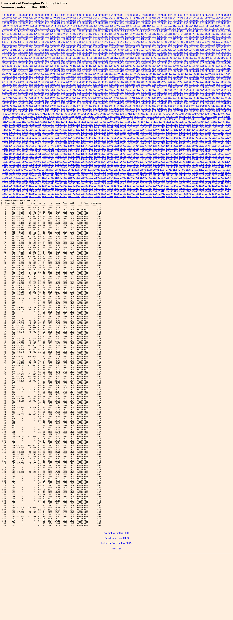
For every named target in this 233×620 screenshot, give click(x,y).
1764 (73, 41)
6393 (41, 79)
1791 (196, 41)
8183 (138, 100)
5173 (116, 60)
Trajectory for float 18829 (116, 603)
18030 (143, 146)
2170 (132, 44)
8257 (121, 103)
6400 (63, 79)
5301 (138, 65)
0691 (202, 20)
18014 (130, 146)
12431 (195, 124)
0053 (186, 15)
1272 (9, 31)
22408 (31, 183)
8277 (127, 103)
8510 (212, 105)
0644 (138, 20)
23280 (77, 191)
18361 (136, 148)
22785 (175, 186)
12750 (18, 138)
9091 (95, 108)
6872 (89, 81)
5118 (95, 57)
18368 (143, 148)
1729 (202, 39)
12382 (188, 122)
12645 (162, 132)
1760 (52, 41)
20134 (214, 162)
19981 (45, 162)
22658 (5, 186)
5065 (68, 55)
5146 (9, 60)
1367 (52, 33)
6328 (127, 76)
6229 (202, 73)
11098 (127, 119)
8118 (175, 97)
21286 (38, 172)
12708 (77, 135)
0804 (218, 20)
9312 (36, 111)
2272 (25, 47)
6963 (228, 81)
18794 (195, 151)
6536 (111, 79)
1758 (41, 41)
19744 (162, 159)
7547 (223, 89)
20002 (71, 162)
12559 (90, 130)
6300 (57, 76)
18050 (156, 146)
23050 (169, 188)
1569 (73, 36)
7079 (84, 84)
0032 (138, 15)
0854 (132, 23)
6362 (4, 79)
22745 (116, 186)
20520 (31, 167)
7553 (14, 92)
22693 (31, 186)
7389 (89, 89)
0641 (121, 20)
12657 (12, 135)
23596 (103, 194)
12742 (208, 135)
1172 (137, 28)
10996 (104, 116)
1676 (100, 39)
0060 (223, 15)
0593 (89, 20)
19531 (45, 159)
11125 (18, 122)
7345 (41, 89)
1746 (207, 39)
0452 (132, 17)
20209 (71, 164)
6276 (223, 73)
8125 (191, 97)
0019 (89, 15)
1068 (48, 25)
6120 (121, 73)
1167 (110, 28)
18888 (64, 154)
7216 (170, 87)
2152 (41, 44)
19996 (58, 162)
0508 (207, 17)
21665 (64, 175)
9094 (105, 108)
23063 (188, 188)
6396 (52, 79)
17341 (64, 143)
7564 (47, 92)
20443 (228, 164)
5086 (175, 55)
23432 (175, 191)
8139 (228, 97)
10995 (98, 116)
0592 (84, 20)
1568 (68, 36)
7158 (36, 87)
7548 (228, 89)
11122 (12, 122)
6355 (196, 76)
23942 (90, 196)
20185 (58, 164)
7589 (111, 92)
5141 (212, 57)
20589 (130, 167)
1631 (20, 39)
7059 (47, 84)
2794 (202, 47)
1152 (32, 28)
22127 (51, 180)
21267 (18, 172)
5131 (158, 57)
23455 (201, 191)
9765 (21, 113)
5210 (52, 63)
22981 (116, 188)
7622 (14, 95)
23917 (71, 196)
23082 (221, 188)
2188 (207, 44)
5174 (121, 60)
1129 (217, 25)
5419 (47, 71)
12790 (195, 138)
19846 (208, 159)
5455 (164, 71)
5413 (14, 71)
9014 (63, 108)
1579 (127, 36)
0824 (31, 23)
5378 (111, 68)
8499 (202, 105)
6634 (164, 79)
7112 (180, 84)
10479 (175, 113)
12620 (228, 130)
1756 (31, 41)
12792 (208, 138)
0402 (63, 17)
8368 (170, 103)
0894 (10, 25)
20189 (64, 164)
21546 (31, 175)
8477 (143, 105)
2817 (36, 49)
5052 (9, 55)
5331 (57, 68)
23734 (175, 194)
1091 (112, 25)
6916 (175, 81)
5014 (52, 52)
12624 (25, 132)
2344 (100, 47)
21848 (5, 178)
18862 (45, 154)
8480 (148, 105)
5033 (148, 52)
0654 (180, 20)
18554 (18, 151)
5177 (138, 60)
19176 (51, 156)
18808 (208, 151)
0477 (175, 17)
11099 (133, 119)
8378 (196, 103)
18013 (123, 146)
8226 (73, 103)
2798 (223, 47)
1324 (138, 31)
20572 (103, 167)
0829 (47, 23)
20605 (162, 167)
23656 (143, 194)
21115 (195, 170)
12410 (84, 124)
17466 (149, 143)
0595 (100, 20)
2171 (138, 44)
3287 (191, 49)
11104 (165, 119)
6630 (143, 79)
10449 (110, 113)
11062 (227, 116)
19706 (136, 159)
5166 (79, 60)
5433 (95, 71)
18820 (221, 151)
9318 (52, 111)
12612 (175, 130)
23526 (51, 194)
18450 (201, 148)
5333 (68, 68)
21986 (182, 178)
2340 (79, 47)
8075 (127, 97)
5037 (170, 52)
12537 (18, 130)
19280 (103, 156)
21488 (195, 172)
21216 (5, 172)
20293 (149, 164)
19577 (58, 159)
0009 (41, 15)
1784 (159, 41)
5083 (159, 55)
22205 (110, 180)
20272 (130, 164)
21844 (221, 175)
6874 (100, 81)
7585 (95, 92)
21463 (162, 172)
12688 (31, 135)
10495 (208, 113)
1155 (47, 28)
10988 (58, 116)
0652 (175, 20)
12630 (64, 132)
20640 (215, 167)
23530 (58, 194)
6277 (228, 73)
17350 (71, 143)
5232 (164, 63)
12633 (84, 132)
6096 (63, 73)
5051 (4, 55)
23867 (51, 196)
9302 (4, 111)
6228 (196, 73)
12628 (51, 132)
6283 (31, 76)
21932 (116, 178)
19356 (169, 156)
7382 (79, 89)
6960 (223, 81)
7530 (202, 89)
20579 (116, 167)
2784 (154, 47)
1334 (164, 31)
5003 (223, 49)
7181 (84, 87)
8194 (175, 100)
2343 (95, 47)
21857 (12, 178)
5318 (218, 65)
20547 (77, 167)
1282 (63, 31)
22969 (90, 188)
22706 (45, 186)
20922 (104, 170)
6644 (212, 79)
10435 (64, 113)
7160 (47, 87)
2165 (105, 44)
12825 (31, 140)
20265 (116, 164)
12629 (58, 132)
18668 (97, 151)
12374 (142, 122)
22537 (143, 183)
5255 (52, 65)
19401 (208, 156)
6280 (14, 76)
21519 (5, 175)
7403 (111, 89)
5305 (159, 65)
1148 (10, 28)
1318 (111, 31)
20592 (136, 167)
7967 (25, 97)
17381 (84, 143)
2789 (180, 47)
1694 (186, 39)
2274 (36, 47)
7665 (84, 95)
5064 (63, 55)
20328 (156, 164)
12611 (169, 130)
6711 (218, 79)
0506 (196, 17)
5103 (26, 57)
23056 (182, 188)
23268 (71, 191)
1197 (158, 28)
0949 (16, 25)
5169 (95, 60)
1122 (180, 25)
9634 (89, 111)
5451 (148, 71)
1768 (95, 41)
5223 (116, 63)
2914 (95, 49)
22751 (123, 186)
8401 (41, 105)
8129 (207, 97)
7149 (218, 84)
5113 (73, 57)
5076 (121, 55)
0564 (9, 20)
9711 (164, 111)
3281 (159, 49)
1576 (111, 36)
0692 (207, 20)
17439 (136, 143)
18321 (103, 148)
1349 (9, 33)
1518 (186, 33)
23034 (149, 188)
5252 (41, 65)
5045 (202, 52)
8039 (84, 97)
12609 (156, 130)
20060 (130, 162)
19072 (188, 154)
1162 (84, 28)
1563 (41, 36)
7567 (52, 92)
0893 (5, 25)
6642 (202, 79)
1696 (196, 39)
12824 (25, 140)
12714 (103, 135)
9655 (127, 111)
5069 (89, 55)
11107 (184, 119)
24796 (214, 196)
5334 (73, 68)
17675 (18, 146)
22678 (18, 186)
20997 (163, 170)
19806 (188, 159)
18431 (195, 148)
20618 (169, 167)
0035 (154, 15)
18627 (64, 151)
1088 (96, 25)
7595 (127, 92)
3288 (196, 49)
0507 (202, 17)
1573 (95, 36)
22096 (38, 180)
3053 (116, 49)
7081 (95, 84)
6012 (202, 71)
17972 (110, 146)
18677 (103, 151)
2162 (89, 44)
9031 (84, 108)
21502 (228, 172)
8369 (175, 103)
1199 (168, 28)
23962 (117, 196)
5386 (143, 68)
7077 (73, 84)
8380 (202, 103)
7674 (111, 95)
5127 (142, 57)
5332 (63, 68)
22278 (208, 180)
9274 (180, 108)
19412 (221, 156)
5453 (159, 71)
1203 (190, 28)
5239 (202, 63)
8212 (31, 103)
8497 (191, 105)
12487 (215, 127)
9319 (57, 111)
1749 (223, 39)
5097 (228, 55)
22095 (31, 180)
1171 (131, 28)
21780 (130, 175)
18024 (136, 146)
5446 (121, 71)
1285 (68, 31)
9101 (127, 108)
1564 (47, 36)
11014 (156, 116)
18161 (18, 148)
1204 (195, 28)
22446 (58, 183)
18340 (123, 148)
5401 (207, 68)
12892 (136, 140)
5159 (41, 60)
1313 (84, 31)
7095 (148, 84)
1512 (154, 33)
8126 (196, 97)
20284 (143, 164)
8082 (138, 97)
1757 (36, 41)
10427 (38, 113)
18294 (71, 148)
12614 (188, 130)
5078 (132, 55)
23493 (18, 194)
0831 (57, 23)
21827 (188, 175)
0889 (228, 23)
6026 (20, 73)
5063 (57, 55)
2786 (164, 47)
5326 (31, 68)
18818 (215, 151)
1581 (138, 36)
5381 (121, 68)
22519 (130, 183)
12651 (201, 132)
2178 (170, 44)
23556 (77, 194)
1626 (9, 39)
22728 (84, 186)
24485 (169, 196)
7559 (36, 92)
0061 (228, 15)
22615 (201, 183)
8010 (63, 97)
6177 (132, 73)
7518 (196, 89)
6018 (207, 71)
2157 (68, 44)
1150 (21, 28)
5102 (20, 57)
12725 (143, 135)
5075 (116, 55)
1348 (4, 33)
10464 (155, 113)
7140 (207, 84)
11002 (124, 116)
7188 (121, 87)
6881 (116, 81)
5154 (14, 60)
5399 (196, 68)
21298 (58, 172)
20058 (123, 162)
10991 (78, 116)
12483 (195, 127)
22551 (149, 183)
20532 (58, 167)
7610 (196, 92)
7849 (207, 95)
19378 (188, 156)
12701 (58, 135)
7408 (121, 89)
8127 (202, 97)
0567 (25, 20)
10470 (162, 113)
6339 (164, 76)
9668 (159, 111)
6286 (47, 76)
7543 (212, 89)
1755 (25, 41)
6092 (41, 73)
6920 (196, 81)
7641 (31, 95)
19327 (142, 156)
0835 (79, 23)
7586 (100, 92)
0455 (148, 17)
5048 (218, 52)
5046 (207, 52)
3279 (148, 49)
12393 (5, 124)
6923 (212, 81)
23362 (130, 191)
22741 (103, 186)
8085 (143, 97)
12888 (123, 140)
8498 (196, 105)
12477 (156, 127)
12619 (221, 130)
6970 (15, 84)
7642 (36, 95)
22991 (130, 188)
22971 (97, 188)
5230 (154, 63)
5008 (20, 52)
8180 (127, 100)
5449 (138, 71)
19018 (130, 154)
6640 (191, 79)
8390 (4, 105)
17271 (18, 143)
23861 (45, 196)
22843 (228, 186)
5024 (100, 52)
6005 (180, 71)
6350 (175, 76)
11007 (137, 116)
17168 (195, 140)
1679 (116, 39)
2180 (180, 44)
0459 (170, 17)
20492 (18, 167)
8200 (202, 100)
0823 (25, 23)
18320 (97, 148)
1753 (14, 41)
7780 (159, 95)
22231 (143, 180)
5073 (105, 55)
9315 (47, 111)
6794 (73, 81)
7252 (212, 87)
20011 (77, 162)
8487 (180, 105)
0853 (127, 23)
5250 (31, 65)
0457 (159, 17)
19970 (32, 162)
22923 (51, 188)
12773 (97, 138)
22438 (45, 183)
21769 (123, 175)
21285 (31, 172)
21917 (110, 178)
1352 (25, 33)
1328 (154, 31)
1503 (121, 33)
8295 (148, 103)
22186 (97, 180)
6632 (154, 79)
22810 (201, 186)
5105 (36, 57)
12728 (156, 135)
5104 (31, 57)
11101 (146, 119)
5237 (191, 63)
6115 (106, 73)
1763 (68, 41)
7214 (159, 87)
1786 (170, 41)
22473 (71, 183)
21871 (31, 178)
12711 (90, 135)
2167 (116, 44)
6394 (47, 79)
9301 (228, 108)
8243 (89, 103)
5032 (143, 52)
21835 (201, 175)
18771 (182, 151)
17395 (97, 143)
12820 (228, 138)
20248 (110, 164)
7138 (196, 84)
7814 (180, 95)
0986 (42, 25)
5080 (143, 55)
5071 (95, 55)
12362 (64, 122)
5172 (111, 60)
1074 (53, 25)
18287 (64, 148)
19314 (129, 156)
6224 (175, 73)
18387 (169, 148)
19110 (227, 154)
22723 (64, 186)
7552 (9, 92)
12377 (155, 122)
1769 (100, 41)
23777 (201, 194)
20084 (149, 162)
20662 (6, 170)
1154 (42, 28)
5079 (138, 55)
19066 (175, 154)
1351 (20, 33)
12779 (130, 138)
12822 (12, 140)
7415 (132, 89)
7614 (218, 92)
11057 (214, 116)
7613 (212, 92)
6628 (132, 79)
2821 (57, 49)
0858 (154, 23)
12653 (215, 132)
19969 (25, 162)
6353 (186, 76)
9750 (191, 111)
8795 (4, 108)
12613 (182, 130)
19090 (208, 154)
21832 (195, 175)
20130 (201, 162)
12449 (18, 127)
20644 (221, 167)
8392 (14, 105)
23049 (162, 188)
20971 (143, 170)
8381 (207, 103)
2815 (25, 49)
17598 (221, 143)
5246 (9, 65)
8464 (111, 105)
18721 (130, 151)
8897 (36, 108)
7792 (170, 95)
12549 (58, 130)
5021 (89, 52)
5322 (9, 68)
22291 (221, 180)
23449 (188, 191)
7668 (95, 95)
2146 (9, 44)
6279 (9, 76)
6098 (73, 73)
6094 (52, 73)
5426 (84, 71)
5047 (212, 52)
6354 (191, 76)
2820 (52, 49)
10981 (13, 116)
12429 (182, 124)
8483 (164, 105)
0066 (25, 17)
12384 (201, 122)
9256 (148, 108)
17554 (208, 143)
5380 (116, 68)
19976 (38, 162)
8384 (223, 103)
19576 (51, 159)
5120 (105, 57)
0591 (79, 20)
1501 (111, 33)
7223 (196, 87)
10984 (32, 116)
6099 (79, 73)
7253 (218, 87)
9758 (218, 111)
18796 (201, 151)
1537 (25, 36)
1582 (143, 36)
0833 (68, 23)
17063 (149, 140)
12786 (175, 138)
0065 (20, 17)
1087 (91, 25)
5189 (196, 60)
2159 (79, 44)
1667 (57, 39)
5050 (228, 52)
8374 (186, 103)
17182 (208, 140)
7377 (63, 89)
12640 (130, 132)
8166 (73, 100)
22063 (228, 178)
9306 (25, 111)
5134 (175, 57)
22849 (5, 188)
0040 (164, 15)
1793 (202, 41)
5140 (207, 57)
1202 (184, 28)
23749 (188, 194)
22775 (169, 186)
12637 (110, 132)
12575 (103, 130)
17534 (188, 143)
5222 (111, 63)
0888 (223, 23)
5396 (180, 68)
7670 (100, 95)
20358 (201, 164)
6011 (196, 71)
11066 (17, 119)
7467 (175, 89)
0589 (73, 20)
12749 (12, 138)
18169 (25, 148)
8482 (159, 105)
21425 (130, 172)
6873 (95, 81)
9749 (186, 111)
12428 (175, 124)
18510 (5, 151)
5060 (41, 55)
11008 (143, 116)
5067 (79, 55)
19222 (90, 156)
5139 (201, 57)
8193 (170, 100)
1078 (75, 25)
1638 (52, 39)
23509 (31, 194)
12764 (64, 138)
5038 (175, 52)
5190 (202, 60)
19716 (143, 159)
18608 (58, 151)
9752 (196, 111)
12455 (58, 127)
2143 (223, 41)
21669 (71, 175)
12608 (149, 130)
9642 (100, 111)
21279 (25, 172)
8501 (207, 105)
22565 (175, 183)
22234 (149, 180)
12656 (5, 135)
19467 (25, 159)
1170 (126, 28)
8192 (164, 100)
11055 (207, 116)
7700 (143, 95)
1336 (175, 31)
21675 (84, 175)
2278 (57, 47)
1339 (191, 31)
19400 (201, 156)
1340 (196, 31)
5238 (196, 63)
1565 (52, 36)
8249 (100, 103)
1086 (85, 25)
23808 (5, 196)
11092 (95, 119)
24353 (156, 196)
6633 (159, 79)
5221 (105, 63)
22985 (123, 188)
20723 (38, 170)
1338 (186, 31)
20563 (97, 167)
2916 (105, 49)
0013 (63, 15)
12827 (45, 140)
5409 (223, 68)
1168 (116, 28)
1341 (202, 31)
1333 (159, 31)
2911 (79, 49)
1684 (138, 39)
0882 (207, 23)
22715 (51, 186)
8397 (36, 105)
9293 (207, 108)
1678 (111, 39)
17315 (38, 143)
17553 (201, 143)
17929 (90, 146)
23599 (116, 194)
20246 (103, 164)
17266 (5, 143)
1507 (132, 33)
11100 (140, 119)
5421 (57, 71)
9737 (175, 111)
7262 (20, 89)
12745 (221, 135)
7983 (36, 97)
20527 (45, 167)
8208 (9, 103)
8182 (132, 100)
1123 (185, 25)
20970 (136, 170)
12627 (45, 132)
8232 (79, 103)
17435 (130, 143)
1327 (148, 31)
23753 (195, 194)
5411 (4, 71)
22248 (169, 180)
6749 (14, 81)
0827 (36, 23)
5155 (20, 60)
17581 (215, 143)
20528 (51, 167)
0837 (89, 23)
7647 (41, 95)
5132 (164, 57)
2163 (95, 44)
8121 (180, 97)
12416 (116, 124)
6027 (25, 73)
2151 (36, 44)
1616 (191, 36)
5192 (212, 60)
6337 (154, 76)
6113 (100, 73)
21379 (103, 172)
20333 (169, 164)
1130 (222, 25)
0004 (20, 15)
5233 (170, 63)
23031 (143, 188)
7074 (68, 84)
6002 (175, 71)
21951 (136, 178)
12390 (227, 122)
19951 (19, 162)
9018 (73, 108)
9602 (68, 111)
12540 (25, 130)
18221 (38, 148)
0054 (191, 15)
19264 (97, 156)
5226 (132, 63)
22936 (64, 188)
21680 (90, 175)
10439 (83, 113)
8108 (164, 97)
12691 (38, 135)
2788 (175, 47)
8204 (218, 100)
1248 (216, 28)
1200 (174, 28)
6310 (111, 76)
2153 (47, 44)
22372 (18, 183)
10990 (71, 116)
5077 (127, 55)
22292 (228, 180)
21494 (208, 172)
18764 (175, 151)
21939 (123, 178)
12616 (201, 130)
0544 (228, 17)
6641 (196, 79)
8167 (79, 100)
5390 (159, 68)
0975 (32, 25)
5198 (14, 63)
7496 (186, 89)
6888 (148, 81)
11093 (101, 119)
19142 (31, 156)
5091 (202, 55)
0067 (31, 17)
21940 (130, 178)
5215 (79, 63)
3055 (127, 49)
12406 (58, 124)
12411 (90, 124)
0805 (223, 20)
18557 (25, 151)
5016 (63, 52)
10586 (6, 116)
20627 (195, 167)
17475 (156, 143)
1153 (37, 28)
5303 (148, 65)
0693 (212, 20)
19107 (221, 154)
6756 (52, 81)
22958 (84, 188)
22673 (12, 186)
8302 (154, 103)
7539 (207, 89)
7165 (63, 87)
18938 (90, 154)
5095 (223, 55)
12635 (97, 132)
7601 (159, 92)
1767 (89, 41)
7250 (202, 87)
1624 (228, 36)
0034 (148, 15)
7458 (170, 89)
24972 (227, 196)
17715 (31, 146)
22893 (31, 188)
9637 (95, 111)
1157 (58, 28)
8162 (52, 100)
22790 (182, 186)
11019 (175, 116)
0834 (73, 23)
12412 (97, 124)
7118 (186, 84)
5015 (57, 52)
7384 (84, 89)
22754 (130, 186)
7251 (207, 87)
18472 (221, 148)
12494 (228, 127)
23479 (221, 191)
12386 (214, 122)
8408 (52, 105)
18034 (149, 146)
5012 (41, 52)
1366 (47, 33)
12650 (195, 132)
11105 (172, 119)
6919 (191, 81)
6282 (25, 76)
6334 (138, 76)
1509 (138, 33)
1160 (74, 28)
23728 (169, 194)
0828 (41, 23)
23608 (123, 194)
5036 (164, 52)
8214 (41, 103)
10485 (182, 113)
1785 (164, 41)
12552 (77, 130)
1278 (41, 31)
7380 (73, 89)
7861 (223, 95)
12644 (156, 132)
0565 (14, 20)
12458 (77, 127)
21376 (97, 172)
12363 (70, 122)
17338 (58, 143)
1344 (212, 31)
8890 (25, 108)
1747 (212, 39)
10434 (57, 113)
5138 (196, 57)
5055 (20, 55)
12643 (149, 132)
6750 (20, 81)
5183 (170, 60)
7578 (84, 92)
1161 (79, 28)
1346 (223, 31)
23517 (45, 194)
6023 (4, 73)
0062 (4, 17)
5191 (207, 60)
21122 (201, 170)
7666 (89, 95)
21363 (90, 172)
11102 (153, 119)
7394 (95, 89)
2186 (196, 44)
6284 (36, 76)
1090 (107, 25)
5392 (170, 68)
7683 (121, 95)
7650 (52, 95)
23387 (143, 191)
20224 (84, 164)
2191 (223, 44)
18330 (116, 148)
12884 (103, 140)
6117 (111, 73)
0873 (164, 23)
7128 (191, 84)
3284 (175, 49)
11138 (25, 122)
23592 (97, 194)
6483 (84, 79)
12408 (71, 124)
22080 (12, 180)
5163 (63, 60)
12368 (103, 122)
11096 (114, 119)
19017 (123, 154)
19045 (143, 154)
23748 (182, 194)
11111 (203, 119)
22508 (116, 183)
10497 (214, 113)
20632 (208, 167)
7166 (68, 87)
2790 (186, 47)
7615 (223, 92)
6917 (180, 81)
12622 (12, 132)
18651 (84, 151)
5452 (154, 71)
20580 (123, 167)
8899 (47, 108)
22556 (169, 183)
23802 (221, 194)
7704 (148, 95)
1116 (149, 25)
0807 (228, 20)
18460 (208, 148)
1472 (100, 33)
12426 (169, 124)
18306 (84, 148)
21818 (175, 175)
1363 (31, 33)
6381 (14, 79)
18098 (215, 146)
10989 (65, 116)
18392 (175, 148)
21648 (51, 175)
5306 (164, 65)
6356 (202, 76)
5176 (132, 60)
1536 (20, 36)
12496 (5, 130)
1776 (116, 41)
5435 (105, 71)
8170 (84, 100)
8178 (116, 100)
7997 (41, 97)
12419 (136, 124)
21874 (38, 178)
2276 (47, 47)
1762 (63, 41)
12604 (123, 130)
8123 (186, 97)
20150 (31, 164)
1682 (127, 39)
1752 (9, 41)
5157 (31, 60)
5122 (116, 57)
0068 (36, 17)
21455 (156, 172)
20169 (45, 164)
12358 (44, 122)
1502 (116, 33)
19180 (58, 156)
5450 (143, 71)
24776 (208, 196)
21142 (214, 170)
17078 (162, 140)
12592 (110, 130)
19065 (169, 154)
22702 (38, 186)
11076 (37, 119)
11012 (149, 116)
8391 (9, 105)
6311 (116, 76)
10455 (116, 113)
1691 (170, 39)
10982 (19, 116)
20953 (123, 170)
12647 (175, 132)
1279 (47, 31)
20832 (58, 170)
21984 (175, 178)
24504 (175, 196)
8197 (186, 100)
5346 (95, 68)
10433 (51, 113)
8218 (63, 103)
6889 (154, 81)
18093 (201, 146)
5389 (154, 68)
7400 (105, 89)
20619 (175, 167)
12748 (5, 138)
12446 (228, 124)
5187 (186, 60)
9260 (159, 108)
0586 (68, 20)
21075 (182, 170)
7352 (52, 89)
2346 (111, 47)
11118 (228, 119)
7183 (95, 87)
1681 (121, 39)
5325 (25, 68)
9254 (143, 108)
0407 (84, 17)
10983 (26, 116)
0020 (95, 15)
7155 (20, 87)
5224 (121, 63)
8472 (127, 105)
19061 (156, 154)
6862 (84, 81)
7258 (4, 89)
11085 (63, 119)
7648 (47, 95)
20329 (162, 164)
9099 (121, 108)
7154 (14, 87)
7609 (191, 92)
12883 (97, 140)
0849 (111, 23)
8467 (116, 105)
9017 (68, 108)
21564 (38, 175)
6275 (218, 73)
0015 (73, 15)
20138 (12, 164)
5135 (180, 57)
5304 (154, 65)
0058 (212, 15)
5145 (4, 60)
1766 (84, 41)
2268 (4, 47)
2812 (9, 49)
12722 (123, 135)
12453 (45, 127)
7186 (111, 87)
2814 (20, 49)
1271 (4, 31)
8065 (111, 97)
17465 (143, 143)
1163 (89, 28)
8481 (154, 105)
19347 (162, 156)
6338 (159, 76)
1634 (36, 39)
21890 (71, 178)
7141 (212, 84)
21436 (143, 172)
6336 (148, 76)
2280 (68, 47)
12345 (31, 122)
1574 (100, 36)
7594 (121, 92)
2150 (31, 44)
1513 (159, 33)
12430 (188, 124)
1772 (111, 41)
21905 (97, 178)
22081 (18, 180)
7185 (105, 87)
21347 (84, 172)
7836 (191, 95)
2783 (148, 47)
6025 (15, 73)
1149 (16, 28)
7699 (138, 95)
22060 (221, 178)
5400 (202, 68)
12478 (162, 127)
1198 (163, 28)
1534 (9, 36)
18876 (58, 154)
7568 (57, 92)
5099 (4, 57)
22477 (84, 183)
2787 (170, 47)
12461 (97, 127)
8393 (20, 105)
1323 (132, 31)
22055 (215, 178)
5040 (186, 52)
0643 (132, 20)
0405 (73, 17)
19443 (12, 159)
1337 (180, 31)
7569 (63, 92)
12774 (103, 138)
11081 (43, 119)
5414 (20, 71)
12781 (143, 138)
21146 (221, 170)
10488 (188, 113)
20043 (97, 162)
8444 (79, 105)
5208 (41, 63)
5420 (52, 71)
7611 (202, 92)
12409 (77, 124)
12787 (182, 138)
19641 (110, 159)
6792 (63, 81)
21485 (188, 172)
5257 (57, 65)
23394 (149, 191)
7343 (36, 89)
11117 (222, 119)
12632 (77, 132)
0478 (180, 17)
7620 (9, 95)
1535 (14, 36)
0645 (143, 20)
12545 (51, 130)
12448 (12, 127)
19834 (195, 159)
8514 (223, 105)
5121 (110, 57)
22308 (5, 183)
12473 (136, 127)
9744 (180, 111)
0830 (52, 23)
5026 (111, 52)
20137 (5, 164)
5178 (143, 60)
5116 (89, 57)
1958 (212, 41)
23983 (130, 196)
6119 (116, 73)
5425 (79, 71)
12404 (51, 124)
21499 (215, 172)
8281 (138, 103)
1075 (58, 25)
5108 (52, 57)
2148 (20, 44)
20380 (221, 164)
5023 (95, 52)
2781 (138, 47)
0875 (175, 23)
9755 (207, 111)
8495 (186, 105)
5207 (36, 63)
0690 (196, 20)
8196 (180, 100)
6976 (31, 84)
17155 (188, 140)
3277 (138, 49)
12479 (169, 127)
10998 (117, 116)
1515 (170, 33)
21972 (156, 178)
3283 (170, 49)
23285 (84, 191)
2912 (84, 49)
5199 (20, 63)
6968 (9, 84)
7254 (223, 87)
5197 (9, 63)
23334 (103, 191)
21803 (143, 175)
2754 (132, 47)
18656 (90, 151)
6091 (36, 73)
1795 (207, 41)
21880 (51, 178)
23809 (12, 196)
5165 (73, 60)
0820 (9, 23)
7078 (79, 84)
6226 (186, 73)
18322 (110, 148)
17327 (45, 143)
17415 (103, 143)
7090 (138, 84)
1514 (164, 33)
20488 (12, 167)
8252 (105, 103)
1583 (148, 36)
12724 (136, 135)
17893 (71, 146)
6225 (180, 73)
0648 (154, 20)
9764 (15, 113)
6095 (57, 73)
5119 (100, 57)
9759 (223, 111)
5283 (89, 65)
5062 (52, 55)
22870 (18, 188)
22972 (103, 188)
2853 (63, 49)
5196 (4, 63)
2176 (164, 44)
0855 (138, 23)
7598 (143, 92)
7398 (100, 89)
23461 (208, 191)
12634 (90, 132)
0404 (68, 17)
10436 (70, 113)
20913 (97, 170)
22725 (77, 186)
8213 (36, 103)
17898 (77, 146)
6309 (105, 76)
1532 (4, 36)
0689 (191, 20)
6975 (25, 84)
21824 (182, 175)
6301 (63, 76)
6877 (105, 81)
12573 (97, 130)
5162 (57, 60)
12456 (64, 127)
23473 (215, 191)
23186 (51, 191)
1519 (191, 33)
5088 (186, 55)
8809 (9, 108)
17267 (12, 143)
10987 (52, 116)
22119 (44, 180)
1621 (212, 36)
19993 (51, 162)
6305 (84, 76)
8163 (57, 100)
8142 (4, 100)
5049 (223, 52)
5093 (212, 55)
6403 (73, 79)
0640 (116, 20)
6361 (228, 76)
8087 (148, 97)
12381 (182, 122)
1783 (154, 41)
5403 (218, 68)
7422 (138, 89)
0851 (116, 23)
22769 (156, 186)
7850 (212, 95)
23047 (156, 188)
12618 (215, 130)
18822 (5, 154)
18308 (90, 148)
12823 (18, 140)
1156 (53, 28)
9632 (84, 111)
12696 (45, 135)
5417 (36, 71)
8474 (132, 105)
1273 (14, 31)
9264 (164, 108)
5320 (228, 65)
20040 (90, 162)
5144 (228, 57)
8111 (170, 97)
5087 (180, 55)
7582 (89, 92)
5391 (164, 68)
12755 (45, 138)
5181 (159, 60)
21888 (64, 178)
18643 (77, 151)
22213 (123, 180)
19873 (215, 159)
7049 (36, 84)
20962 (130, 170)
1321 (121, 31)
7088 (127, 84)
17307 (25, 143)
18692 (110, 151)
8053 (106, 97)
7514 (191, 89)
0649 (159, 20)
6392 (36, 79)
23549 (71, 194)
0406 (79, 17)
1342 (207, 31)
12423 (156, 124)
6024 (9, 73)
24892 (221, 196)
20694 (19, 170)
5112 (68, 57)
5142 (217, 57)
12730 (169, 135)
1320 (116, 31)
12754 (38, 138)
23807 (228, 194)
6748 (9, 81)
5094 (218, 55)
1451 (84, 33)
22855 (12, 188)
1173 (142, 28)
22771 (162, 186)
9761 (228, 111)
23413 (162, 191)
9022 (79, 108)
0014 (68, 15)
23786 (215, 194)
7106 (170, 84)
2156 (63, 44)
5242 (218, 63)
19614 (90, 159)
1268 (222, 28)
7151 (228, 84)
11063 (4, 119)
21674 (77, 175)
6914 (164, 81)
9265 (170, 108)
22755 (136, 186)
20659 (228, 167)
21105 (189, 170)
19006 (110, 154)
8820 (14, 108)
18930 (84, 154)
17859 (58, 146)
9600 (63, 111)
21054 (176, 170)
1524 (218, 33)
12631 (71, 132)
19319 (136, 156)
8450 (89, 105)
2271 (20, 47)
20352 (188, 164)
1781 (143, 41)
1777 (121, 41)
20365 (208, 164)
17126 (169, 140)
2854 (68, 49)
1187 (147, 28)
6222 (164, 73)
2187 (202, 44)
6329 (132, 76)
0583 (63, 20)
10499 (221, 113)
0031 (132, 15)
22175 (84, 180)
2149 (25, 44)
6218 (148, 73)
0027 (111, 15)
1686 (148, 39)
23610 (130, 194)
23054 (175, 188)
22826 (208, 186)
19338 (149, 156)
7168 (79, 87)
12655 (228, 132)
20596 (143, 167)
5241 (212, 63)
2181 (186, 44)
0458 (164, 17)
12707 (71, 135)
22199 (103, 180)
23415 (169, 191)
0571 (47, 20)
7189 (127, 87)
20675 (12, 170)
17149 (182, 140)
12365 (83, 122)
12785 (169, 138)
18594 (45, 151)
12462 (103, 127)
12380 (175, 122)
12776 (116, 138)
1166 (105, 28)
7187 (116, 87)
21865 (25, 178)
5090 (196, 55)
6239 (207, 73)
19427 (227, 156)
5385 (138, 68)
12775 (110, 138)
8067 (122, 97)
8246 (95, 103)
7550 (4, 92)
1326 (143, 31)
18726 (136, 151)
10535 (227, 113)
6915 (170, 81)
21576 (45, 175)
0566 (20, 20)
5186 (180, 60)
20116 (195, 162)
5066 (73, 55)
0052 (180, 15)
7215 (164, 87)
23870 (58, 196)
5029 (127, 52)
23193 (58, 191)
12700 (51, 135)
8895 (31, 108)
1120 (169, 25)
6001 (170, 71)
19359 (175, 156)
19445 (18, 159)
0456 (154, 17)
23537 (64, 194)
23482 (228, 191)
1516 (175, 33)
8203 (212, 100)
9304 (15, 111)
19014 (116, 154)
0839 (95, 23)
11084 (56, 119)
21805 (149, 175)
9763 (10, 113)
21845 (228, 175)
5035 (159, 52)
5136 (185, 57)
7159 (41, 87)
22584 (188, 183)
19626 (103, 159)
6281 (20, 76)
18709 (123, 151)
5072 (100, 55)
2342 (89, 47)
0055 (196, 15)
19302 (123, 156)
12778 (123, 138)
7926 (9, 97)
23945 (97, 196)
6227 (191, 73)
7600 (154, 92)
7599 (148, 92)
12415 (110, 124)
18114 (5, 148)
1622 (218, 36)
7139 (202, 84)
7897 (228, 95)
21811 (162, 175)
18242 (51, 148)
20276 (136, 164)
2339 (73, 47)
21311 (71, 172)
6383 (25, 79)
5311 (191, 65)
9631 (79, 111)
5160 (47, 60)
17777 (51, 146)
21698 (97, 175)
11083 (50, 119)
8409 (57, 105)
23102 (12, 191)
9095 (111, 108)
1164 (95, 28)
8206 (228, 100)
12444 (215, 124)
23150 (38, 191)
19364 (182, 156)
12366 (90, 122)
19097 (215, 154)
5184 (175, 60)
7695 (127, 95)
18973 (97, 154)
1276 (31, 31)
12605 (130, 130)
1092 (117, 25)
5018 (73, 52)
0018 (84, 15)
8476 (138, 105)
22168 (77, 180)
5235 (180, 63)
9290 (196, 108)
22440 (51, 183)
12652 (208, 132)
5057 (31, 55)
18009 (116, 146)
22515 (123, 183)
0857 (148, 23)
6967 (4, 84)
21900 (84, 178)
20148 (25, 164)
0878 (191, 23)
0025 (105, 15)
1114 (139, 25)
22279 (215, 180)
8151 (36, 100)
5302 (143, 65)
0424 (127, 17)
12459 (84, 127)
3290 (207, 49)
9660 (143, 111)
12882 (90, 140)
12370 (116, 122)
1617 (196, 36)
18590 (38, 151)
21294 (51, 172)
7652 (57, 95)
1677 (105, 39)
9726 (169, 111)
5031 (138, 52)
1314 (89, 31)
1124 (191, 25)
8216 (52, 103)
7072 (63, 84)
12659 (25, 135)
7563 (41, 92)
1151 (26, 28)
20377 (215, 164)
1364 (36, 33)
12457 (71, 127)
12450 (25, 127)
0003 (14, 15)
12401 (38, 124)
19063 (162, 154)
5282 (84, 65)
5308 (175, 65)
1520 (196, 33)
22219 (136, 180)
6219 (153, 73)
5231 (159, 63)
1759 (47, 41)
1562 (36, 36)
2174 (154, 44)
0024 (100, 15)
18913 (71, 154)
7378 (68, 89)
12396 (18, 124)
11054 (201, 116)
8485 (170, 105)
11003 (130, 116)
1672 (84, 39)
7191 (138, 87)
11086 (69, 119)
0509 (212, 17)
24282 (149, 196)
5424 (73, 71)
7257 (228, 87)
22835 (221, 186)
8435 (68, 105)
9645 (105, 111)
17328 (51, 143)
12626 (38, 132)
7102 (164, 84)
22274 (201, 180)
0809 (4, 23)
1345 (218, 31)
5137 (191, 57)
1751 (4, 41)
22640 (215, 183)
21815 (169, 175)
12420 (143, 124)
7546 (218, 89)
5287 (105, 65)
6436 (79, 79)
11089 (75, 119)
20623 (188, 167)
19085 (201, 154)
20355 (195, 164)
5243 (223, 63)
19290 (110, 156)
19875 (221, 159)
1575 (105, 36)
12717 (116, 135)
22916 (45, 188)
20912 (91, 170)
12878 (64, 140)
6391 (31, 79)
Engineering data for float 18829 (116, 608)
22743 (110, 186)
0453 (138, 17)
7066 (52, 84)
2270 (14, 47)
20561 (90, 167)
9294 (212, 108)
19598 (71, 159)
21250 (12, 172)
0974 (26, 25)
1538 (31, 36)
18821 (228, 151)
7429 (154, 89)
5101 (15, 57)
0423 (121, 17)
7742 (154, 95)
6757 (57, 81)
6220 (159, 73)
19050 (149, 154)
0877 (186, 23)
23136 (31, 191)
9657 (132, 111)
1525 (223, 33)
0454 (143, 17)
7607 (186, 92)
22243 (162, 180)
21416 (123, 172)
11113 (216, 119)
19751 (175, 159)
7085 (116, 84)
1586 (164, 36)
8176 (111, 100)
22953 (71, 188)
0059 (218, 15)
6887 (143, 81)
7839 (196, 95)
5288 (111, 65)
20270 (123, 164)
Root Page (116, 613)
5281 (79, 65)
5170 (100, 60)
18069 (182, 146)
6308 (100, 76)
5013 (47, 52)
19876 (228, 159)
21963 (149, 178)
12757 (51, 138)
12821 (5, 140)
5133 (169, 57)
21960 (143, 178)
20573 (110, 167)
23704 (156, 194)
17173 (201, 140)
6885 (138, 81)
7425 (143, 89)
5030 (132, 52)
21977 (169, 178)
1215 (206, 28)
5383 (127, 68)
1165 (100, 28)
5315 (202, 65)
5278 (63, 65)
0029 (121, 15)
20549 (84, 167)
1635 (41, 39)
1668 (63, 39)
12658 (18, 135)
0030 (127, 15)
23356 (123, 191)
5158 (36, 60)
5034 (154, 52)
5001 (212, 49)
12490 (221, 127)
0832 (63, 23)
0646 (148, 20)
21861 (18, 178)
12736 (188, 135)
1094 (128, 25)
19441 (5, 159)
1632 (25, 39)
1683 (132, 39)
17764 (45, 146)
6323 (121, 76)
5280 (73, 65)
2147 (14, 44)
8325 (159, 103)
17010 (143, 140)
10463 (149, 113)
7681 (116, 95)
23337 (110, 191)
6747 (4, 81)
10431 (44, 113)
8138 (223, 97)
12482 (188, 127)
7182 (89, 87)
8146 (25, 100)
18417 (188, 148)
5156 (25, 60)
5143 (223, 57)
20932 (117, 170)
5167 (84, 60)
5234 (175, 63)
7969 (31, 97)
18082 (195, 146)
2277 (52, 47)
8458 (100, 105)
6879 (111, 81)
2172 (143, 44)
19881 (5, 162)
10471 (168, 113)
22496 (103, 183)
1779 (132, 41)
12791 (201, 138)
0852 (121, 23)
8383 (218, 103)
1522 (207, 33)
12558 (84, 130)
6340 (170, 76)
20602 (149, 167)
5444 (111, 71)
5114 (79, 57)
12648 (182, 132)
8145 (20, 100)
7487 (180, 89)
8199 (196, 100)
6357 (207, 76)
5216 (84, 63)
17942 (97, 146)
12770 (90, 138)
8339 (164, 103)
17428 (116, 143)
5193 (218, 60)
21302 (64, 172)
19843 (201, 159)
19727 (156, 159)
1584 (154, 36)
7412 (127, 89)
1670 (73, 39)
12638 (116, 132)
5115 (84, 57)
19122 (12, 156)
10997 (111, 116)
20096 (162, 162)
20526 (38, 167)
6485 (95, 79)
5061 (47, 55)
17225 (221, 140)
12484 (201, 127)
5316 (207, 65)
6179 (137, 73)
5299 (127, 65)
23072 (208, 188)
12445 (221, 124)
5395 (175, 68)
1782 (148, 41)
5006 (9, 52)
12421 (149, 124)
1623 (223, 36)
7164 (57, 87)
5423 (68, 71)
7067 (57, 84)
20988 (149, 170)
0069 (41, 17)
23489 (12, 194)
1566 (57, 36)
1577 (116, 36)
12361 (57, 122)
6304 (79, 76)
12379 (168, 122)
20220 (77, 164)
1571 (84, 36)
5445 (116, 71)
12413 (103, 124)
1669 (68, 39)
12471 (123, 127)
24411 (162, 196)
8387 (228, 103)
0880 (196, 23)
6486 (100, 79)
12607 (143, 130)
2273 (31, 47)
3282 (164, 49)
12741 (201, 135)
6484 (89, 79)
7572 (68, 92)
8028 (79, 97)
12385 (208, 122)
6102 (90, 73)
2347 (116, 47)
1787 (175, 41)
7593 (116, 92)
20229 (90, 164)
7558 (31, 92)
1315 (95, 31)
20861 (78, 170)
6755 (47, 81)
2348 (121, 47)
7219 (175, 87)
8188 (154, 100)
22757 (143, 186)
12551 (71, 130)
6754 (41, 81)
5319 (223, 65)
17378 (77, 143)
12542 (38, 130)
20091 (156, 162)
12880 (77, 140)
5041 (191, 52)
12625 (31, 132)
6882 (121, 81)
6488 (105, 79)
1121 (175, 25)
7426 (148, 89)
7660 (68, 95)
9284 (191, 108)
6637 (175, 79)
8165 (68, 100)
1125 (196, 25)
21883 (58, 178)
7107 (175, 84)
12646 (169, 132)
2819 (47, 49)
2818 (41, 49)
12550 (64, 130)
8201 (207, 100)
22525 (136, 183)
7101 (159, 84)
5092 (207, 55)
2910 (73, 49)
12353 (38, 122)
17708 (25, 146)
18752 (156, 151)
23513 (38, 194)
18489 (228, 148)
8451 (95, 105)
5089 (191, 55)
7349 (47, 89)
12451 (31, 127)
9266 (175, 108)
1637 (47, 39)
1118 (159, 25)
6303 (73, 76)
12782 (149, 138)
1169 (121, 28)
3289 (202, 49)
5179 (148, 60)
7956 (20, 97)
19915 (12, 162)
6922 (207, 81)
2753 (127, 47)
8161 (47, 100)
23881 (64, 196)
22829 (215, 186)
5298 (121, 65)
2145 (4, 44)
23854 (38, 196)
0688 (186, 20)
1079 (80, 25)
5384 (132, 68)
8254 (116, 103)
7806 (175, 95)
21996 (188, 178)
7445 (159, 89)
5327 (36, 68)
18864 (51, 154)
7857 (218, 95)
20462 (5, 167)
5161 (52, 60)
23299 (90, 191)
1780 (138, 41)
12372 (129, 122)
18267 (58, 148)
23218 (64, 191)
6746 (228, 79)
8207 (4, 103)
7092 (143, 84)
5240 (207, 63)
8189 (159, 100)
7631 (20, 95)
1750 (228, 39)
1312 (79, 31)
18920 (77, 154)
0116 (47, 17)
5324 (20, 68)
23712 (162, 194)
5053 (14, 55)
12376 (149, 122)
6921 (202, 81)
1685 (143, 39)
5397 (186, 68)
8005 (47, 97)
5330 (52, 68)
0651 (170, 20)
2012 (218, 41)
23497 (25, 194)
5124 (126, 57)
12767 (71, 138)
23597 (110, 194)
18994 (103, 154)
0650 (164, 20)
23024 (136, 188)
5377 (105, 68)
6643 (207, 79)
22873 (25, 188)
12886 (116, 140)
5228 (143, 63)
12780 (136, 138)
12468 (116, 127)
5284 (95, 65)
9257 (154, 108)
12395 (12, 124)
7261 (14, 89)
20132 (208, 162)
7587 (105, 92)
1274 (20, 31)
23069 (195, 188)
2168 (121, 44)
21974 (162, 178)
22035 (201, 178)
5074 (111, 55)
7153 (9, 87)
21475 (175, 172)
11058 (220, 116)
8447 (84, 105)
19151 (38, 156)
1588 (175, 36)
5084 (164, 55)
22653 (228, 183)
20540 (71, 167)
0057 (207, 15)
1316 (100, 31)
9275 (186, 108)
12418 (130, 124)
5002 (218, 49)
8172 (89, 100)
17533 (182, 143)
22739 (97, 186)
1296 (73, 31)
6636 (170, 79)
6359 (218, 76)
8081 (132, 97)
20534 (64, 167)
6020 (218, 71)
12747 (228, 135)
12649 (188, 132)
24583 (195, 196)
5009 (25, 52)
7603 (164, 92)
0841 (105, 23)
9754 (202, 111)
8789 (228, 105)
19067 (182, 154)
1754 (20, 41)
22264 (188, 180)
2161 (84, 44)
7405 (116, 89)
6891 (159, 81)
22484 (90, 183)
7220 (180, 87)
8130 (212, 97)
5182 (164, 60)
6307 (95, 76)
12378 (162, 122)
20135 (221, 162)
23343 (116, 191)
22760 (149, 186)
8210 (20, 103)
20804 (51, 170)
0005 (25, 15)
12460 (90, 127)
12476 (149, 127)
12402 (45, 124)
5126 (137, 57)
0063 (9, 17)
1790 (191, 41)
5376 (100, 68)
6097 (68, 73)
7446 (164, 89)
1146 (227, 25)
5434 (100, 71)
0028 (116, 15)
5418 (41, 71)
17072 (156, 140)
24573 (188, 196)
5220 (100, 63)
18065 (175, 146)
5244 (228, 63)
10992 (85, 116)
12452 (38, 127)
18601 (51, 151)
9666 (154, 111)
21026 (169, 170)
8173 (95, 100)
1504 (127, 33)
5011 (36, 52)
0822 (20, 23)
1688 (159, 39)
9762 (5, 113)
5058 (36, 55)
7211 (143, 87)
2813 (14, 49)
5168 (89, 60)
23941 (84, 196)
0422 (116, 17)
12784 (162, 138)
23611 (136, 194)
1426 (57, 33)
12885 (110, 140)
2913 (89, 49)
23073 (215, 188)
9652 (121, 111)
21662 (58, 175)
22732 (90, 186)
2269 (9, 47)
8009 (57, 97)
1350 (14, 33)
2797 (218, 47)
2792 (196, 47)
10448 (103, 113)
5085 (170, 55)
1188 (153, 28)
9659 (138, 111)
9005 (57, 108)
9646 (111, 111)
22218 (130, 180)
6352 (180, 76)
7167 (73, 87)
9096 (116, 108)
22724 (71, 186)
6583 (127, 79)
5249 (25, 65)
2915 (100, 49)
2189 (212, 44)
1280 (52, 31)
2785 (159, 47)
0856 (143, 23)
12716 (110, 135)
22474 (77, 183)
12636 (103, 132)
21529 (18, 175)
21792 (136, 175)
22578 (182, 183)
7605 (175, 92)
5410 (228, 68)
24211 (143, 196)
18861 (38, 154)
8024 (73, 97)
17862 (64, 146)
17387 (90, 143)
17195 (215, 140)
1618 (202, 36)
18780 (188, 151)
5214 (73, 63)
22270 (195, 180)
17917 (84, 146)
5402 (212, 68)
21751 (110, 175)
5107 (47, 57)
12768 (77, 138)
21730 (103, 175)
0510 (218, 17)
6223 (169, 73)
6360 (223, 76)
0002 (9, 15)
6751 (25, 81)
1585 (159, 36)
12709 (84, 135)
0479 (186, 17)
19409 (214, 156)
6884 (132, 81)
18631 (71, 151)
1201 (179, 28)
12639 (123, 132)
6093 (47, 73)
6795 (79, 81)
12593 (116, 130)
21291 (45, 172)
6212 (143, 73)
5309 (180, 65)
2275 (41, 47)
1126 (201, 25)
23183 (45, 191)
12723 (130, 135)
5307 (170, 65)
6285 (41, 76)
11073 (24, 119)
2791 (191, 47)
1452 (89, 33)
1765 (79, 41)
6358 (212, 76)
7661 (73, 95)
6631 (148, 79)
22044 (208, 178)
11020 (182, 116)
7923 (4, 97)
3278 (143, 49)
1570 (79, 36)
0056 (202, 15)
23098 (5, 191)
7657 (63, 95)
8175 (105, 100)
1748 (218, 39)
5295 (116, 65)
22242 (156, 180)
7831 (186, 95)
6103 (95, 73)
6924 (218, 81)
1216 (211, 28)
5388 (148, 68)
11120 (5, 122)
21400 (116, 172)
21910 (103, 178)
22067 (5, 180)
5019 (79, 52)
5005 (4, 52)
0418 (95, 17)
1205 (200, 28)
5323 (14, 68)
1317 (105, 31)
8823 (20, 108)
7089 (132, 84)
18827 (12, 154)
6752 (31, 81)
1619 (207, 36)
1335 (170, 31)
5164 (68, 60)
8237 (84, 103)
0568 (31, 20)
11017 (162, 116)
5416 (31, 71)
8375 (191, 103)
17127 (175, 140)
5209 (47, 63)
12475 (143, 127)
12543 (45, 130)
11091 (88, 119)
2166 (111, 44)
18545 (12, 151)
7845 (202, 95)
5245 (4, 65)
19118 (5, 156)
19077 (195, 154)
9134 (138, 108)
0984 (37, 25)
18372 (149, 148)
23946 (104, 196)
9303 (9, 111)
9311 (31, 111)
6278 (4, 76)
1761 (57, 41)
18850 (25, 154)
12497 (12, 130)
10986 (45, 116)
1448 (68, 33)
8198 (191, 100)
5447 (127, 71)
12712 (97, 135)
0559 (4, 20)
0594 (95, 20)
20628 (201, 167)
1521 (202, 33)
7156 (25, 87)
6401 (68, 79)
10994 (91, 116)
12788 (188, 138)
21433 (136, 172)
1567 (63, 36)
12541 (31, 130)
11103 (159, 119)
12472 (130, 127)
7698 (132, 95)
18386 (162, 148)
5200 (25, 63)
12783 (156, 138)
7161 (52, 87)
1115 (144, 25)
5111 (63, 57)
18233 (45, 148)
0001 (4, 15)
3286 (186, 49)
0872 (159, 23)
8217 (57, 103)
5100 (10, 57)
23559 (84, 194)
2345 (105, 47)
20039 (84, 162)
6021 (223, 71)
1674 (95, 39)
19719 (149, 159)
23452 (195, 191)
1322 (127, 31)
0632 (105, 20)
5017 (68, 52)
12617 (208, 130)
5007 (14, 52)
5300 (132, 65)
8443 (73, 105)
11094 (108, 119)
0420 (105, 17)
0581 (52, 20)
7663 (79, 95)
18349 (130, 148)
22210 (116, 180)
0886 (212, 23)
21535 (25, 175)
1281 (57, 31)
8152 (41, 100)
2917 (111, 49)
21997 (195, 178)
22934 (58, 188)
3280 (154, 49)
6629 (138, 79)
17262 (228, 140)
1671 (79, 39)
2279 (63, 47)
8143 (9, 100)
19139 (25, 156)
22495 (97, 183)
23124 (25, 191)
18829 (18, 154)
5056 (25, 55)
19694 (130, 159)
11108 (191, 119)
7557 (25, 92)
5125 (132, 57)
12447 (5, 127)
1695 (191, 39)
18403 (182, 148)
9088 (89, 108)
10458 (129, 113)
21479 (182, 172)
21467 (169, 172)
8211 (25, 103)
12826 (38, 140)
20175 (51, 164)
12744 (215, 135)
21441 (149, 172)
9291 (202, 108)
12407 (64, 124)
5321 (4, 68)
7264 (31, 89)
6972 (20, 84)
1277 (36, 31)
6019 (212, 71)
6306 (89, 76)
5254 (47, 65)
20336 (175, 164)
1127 (206, 25)
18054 (162, 146)
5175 (127, 60)
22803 (188, 186)
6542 (121, 79)
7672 (105, 95)
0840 (100, 23)
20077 (143, 162)
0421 (111, 17)
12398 (25, 124)
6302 (68, 76)
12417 (123, 124)
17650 (12, 146)
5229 (148, 63)
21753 (116, 175)
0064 (15, 17)
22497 (110, 183)
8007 (52, 97)
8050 (95, 97)
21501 (221, 172)
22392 (25, 183)
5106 (42, 57)
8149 (31, 100)
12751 (25, 138)
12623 (18, 132)
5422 (63, 71)
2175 (159, 44)
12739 (195, 135)
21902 (90, 178)
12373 (136, 122)
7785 (164, 95)
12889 (130, 140)
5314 (196, 65)
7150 (223, 84)
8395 (31, 105)
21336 (77, 172)
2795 (207, 47)
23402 (156, 191)
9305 (20, 111)
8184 (143, 100)
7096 (154, 84)
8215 (47, 103)
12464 (110, 127)
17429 (123, 143)
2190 (218, 44)
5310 (186, 65)
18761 (169, 151)
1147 (5, 28)
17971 (103, 146)
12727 (149, 135)
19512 (38, 159)
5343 (84, 68)
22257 (182, 180)
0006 (31, 15)
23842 (19, 196)
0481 (191, 17)
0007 (36, 15)
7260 (9, 89)
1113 (133, 25)
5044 (196, 52)
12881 (84, 140)
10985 (39, 116)
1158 (63, 28)
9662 (148, 111)
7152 (4, 87)
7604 (170, 92)
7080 (90, 84)
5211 (57, 63)
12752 (31, 138)
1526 (228, 33)
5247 (14, 65)
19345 (156, 156)
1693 (180, 39)
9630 (73, 111)
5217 (89, 63)
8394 (25, 105)
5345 (89, 68)
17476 (162, 143)
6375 (9, 79)
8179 (121, 100)
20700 (25, 170)
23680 (149, 194)
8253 (111, 103)
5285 (100, 65)
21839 (215, 175)
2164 (100, 44)
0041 (170, 15)
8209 (14, 103)
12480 (175, 127)
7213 (154, 87)
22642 (221, 183)
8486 (175, 105)
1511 (148, 33)
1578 (121, 36)
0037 (159, 15)
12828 (51, 140)
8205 (223, 100)
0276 (57, 17)
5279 (68, 65)
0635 (111, 20)
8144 (14, 100)
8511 (218, 105)
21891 (77, 178)
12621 (5, 132)
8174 (100, 100)
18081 (188, 146)
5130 (153, 57)
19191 (64, 156)
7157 (31, 87)
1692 (175, 39)
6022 (228, 71)
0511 (223, 17)
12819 (221, 138)
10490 (195, 113)
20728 (45, 170)
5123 (121, 57)
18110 (227, 146)
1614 (180, 36)
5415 (25, 71)
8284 (143, 103)
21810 (156, 175)
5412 (9, 71)
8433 (63, 105)
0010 (47, 15)
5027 (116, 52)
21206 (227, 170)
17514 (175, 143)
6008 (186, 71)
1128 (212, 25)
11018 (169, 116)
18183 (31, 148)
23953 (110, 196)
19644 (116, 159)
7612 (207, 92)
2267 (228, 44)
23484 (5, 194)
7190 (132, 87)
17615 (5, 146)
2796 (212, 47)
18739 (149, 151)
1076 (64, 25)
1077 (69, 25)
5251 (36, 65)
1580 (132, 36)
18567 (31, 151)
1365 (41, 33)
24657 (201, 196)
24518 (182, 196)
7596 (132, 92)
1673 (89, 39)
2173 (148, 44)
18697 (116, 151)
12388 (221, 122)
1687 (154, 39)
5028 (121, 52)
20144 (18, 164)
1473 (105, 33)
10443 (97, 113)
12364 (77, 122)
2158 (73, 44)
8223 (68, 103)
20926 (110, 170)
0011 (52, 15)
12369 (110, 122)
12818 (215, 138)
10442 (90, 113)
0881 (202, 23)
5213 (68, 63)
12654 (221, 132)
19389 (195, 156)
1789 (186, 41)
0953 (21, 25)
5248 (20, 65)
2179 (175, 44)
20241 (97, 164)
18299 (77, 148)
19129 (18, 156)
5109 (58, 57)
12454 (51, 127)
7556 (20, 92)
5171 (105, 60)
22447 (64, 183)
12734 (182, 135)
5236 (186, 63)
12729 (162, 135)
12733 (175, 135)
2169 (127, 44)
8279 (132, 103)
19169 (45, 156)
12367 (97, 122)
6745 (223, 79)
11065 (11, 119)
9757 (212, 111)
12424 (162, 124)
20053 (110, 162)
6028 (31, 73)
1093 (123, 25)
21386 (110, 172)
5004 (228, 49)
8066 (116, 97)
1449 (73, 33)
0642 (127, 20)
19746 (169, 159)
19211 (77, 156)
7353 (57, 89)
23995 (136, 196)
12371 (123, 122)
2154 (52, 44)
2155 (57, 44)
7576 (79, 92)
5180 (154, 60)
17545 (195, 143)
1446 (63, 33)
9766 (26, 113)
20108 (175, 162)
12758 (58, 138)
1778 (127, 41)
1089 (101, 25)
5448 (132, 71)
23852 (32, 196)
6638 (180, 79)
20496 (25, 167)
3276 (132, 49)
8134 (218, 97)
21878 (45, 178)
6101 (84, 73)
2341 (84, 47)
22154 (64, 180)
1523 (212, 33)
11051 (188, 116)
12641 (136, 132)
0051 (175, 15)
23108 (18, 191)
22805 (195, 186)
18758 (162, 151)
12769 (84, 138)
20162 (38, 164)
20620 (182, 167)
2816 (31, 49)
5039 (180, 52)
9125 (132, 108)
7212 (148, 87)
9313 (41, 111)
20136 (227, 162)
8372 (180, 103)
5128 (148, 57)
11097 (121, 119)
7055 (41, 84)
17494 (169, 143)
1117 (154, 25)
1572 (89, 36)
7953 (15, 97)
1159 (68, 28)
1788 (180, 41)
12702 (64, 135)
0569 (36, 20)
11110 (197, 119)
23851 (25, 196)
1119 (164, 25)
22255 (175, 180)
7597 (138, 92)
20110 (188, 162)
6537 (116, 79)
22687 (25, 186)
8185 (148, 100)
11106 (178, 119)
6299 (52, 76)
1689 (164, 39)
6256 (212, 73)
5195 (228, 60)
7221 (186, 87)
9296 (218, 108)
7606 (180, 92)
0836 (84, 23)
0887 (218, 23)
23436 (182, 191)
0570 (41, 20)
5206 (31, 63)
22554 (156, 183)
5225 (127, 63)
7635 (25, 95)
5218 (95, 63)
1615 (186, 36)
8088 (154, 97)
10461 (142, 113)
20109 (182, 162)
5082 (154, 55)
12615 (195, 130)
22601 (195, 183)
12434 (208, 124)
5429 (89, 71)
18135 (12, 148)
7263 (25, 89)
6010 (191, 71)
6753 (36, 81)
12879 (71, 140)
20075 (136, 162)
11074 (30, 119)
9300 (223, 108)
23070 (201, 188)
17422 (110, 143)
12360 (51, 122)
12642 (143, 132)
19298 (116, 156)
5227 (138, 63)
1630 (14, 39)
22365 (12, 183)
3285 (180, 49)
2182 (191, 44)
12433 (201, 124)
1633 (31, 39)
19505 (31, 159)
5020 (84, 52)
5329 (47, 68)
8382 (212, 103)
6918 (186, 81)
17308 (31, 143)
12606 (136, 130)
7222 (191, 87)
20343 (182, 164)
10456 (123, 113)
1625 (4, 39)
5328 (41, 68)
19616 (97, 159)
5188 (191, 60)
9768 (31, 113)
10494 (201, 113)
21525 (12, 175)
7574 (73, 92)
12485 (208, 127)
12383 (195, 122)
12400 (31, 124)
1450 (79, 33)
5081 (148, 55)
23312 (97, 191)
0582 (57, 20)
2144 (228, 41)
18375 (156, 148)
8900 (52, 108)
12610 (162, 130)
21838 (208, 175)
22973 (110, 188)
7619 (4, 95)
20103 (169, 162)
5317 (212, 65)
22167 (71, 180)
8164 (63, 100)
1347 (228, 31)
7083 (106, 84)
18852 (31, 154)
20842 (71, 170)
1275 (25, 31)
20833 (64, 170)
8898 (41, 108)
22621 (208, 183)
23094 (228, 188)
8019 (68, 97)
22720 (58, 186)
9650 (116, 111)
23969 (123, 196)
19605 (84, 159)
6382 (20, 79)
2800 (4, 49)
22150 (58, 180)
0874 (170, 23)
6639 (186, 79)
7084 (111, 84)
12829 (58, 140)
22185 (90, 180)
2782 (143, 47)
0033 (143, 15)
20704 (32, 170)
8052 (100, 97)
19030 (136, 154)
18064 (169, 146)
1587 (170, 36)
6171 (127, 73)
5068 (84, 55)
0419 (100, 17)
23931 (77, 196)
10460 (136, 113)
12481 (182, 127)
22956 (77, 188)
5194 (223, 60)
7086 (122, 84)
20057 (116, 162)
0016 (79, 15)
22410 (38, 183)
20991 (156, 170)
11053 (195, 116)
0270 (52, 17)
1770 (105, 41)
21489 (201, 172)
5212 (63, 63)
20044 (103, 162)
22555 (162, 183)
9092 (100, 108)
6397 (57, 79)
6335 (143, 76)
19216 (84, 156)
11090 (82, 119)
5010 (31, 52)
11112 (209, 119)
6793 (68, 81)
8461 (105, 105)
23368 (136, 191)
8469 (121, 105)
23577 (90, 194)
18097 (208, 146)
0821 (14, 23)
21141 (208, 170)
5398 (191, 68)
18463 (215, 148)
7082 (100, 84)
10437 (77, 113)
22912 (38, 188)
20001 (64, 162)
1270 (227, 28)
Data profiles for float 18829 (116, 598)
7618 (228, 92)
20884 (84, 170)
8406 (47, 105)
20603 (156, 167)
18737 (143, 151)
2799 (228, 47)
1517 (180, 33)
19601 (77, 159)
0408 (89, 17)
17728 (38, 146)
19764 (182, 159)
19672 (123, 159)
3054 (121, 49)
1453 (95, 33)
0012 (57, 15)
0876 (180, 23)
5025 (105, 52)
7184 (100, 87)
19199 (71, 156)
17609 (228, 143)
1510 (143, 33)
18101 (221, 146)
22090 (25, 180)
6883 (127, 81)
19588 (64, 159)
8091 (159, 97)
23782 (208, 194)
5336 (79, 68)
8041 (90, 97)
